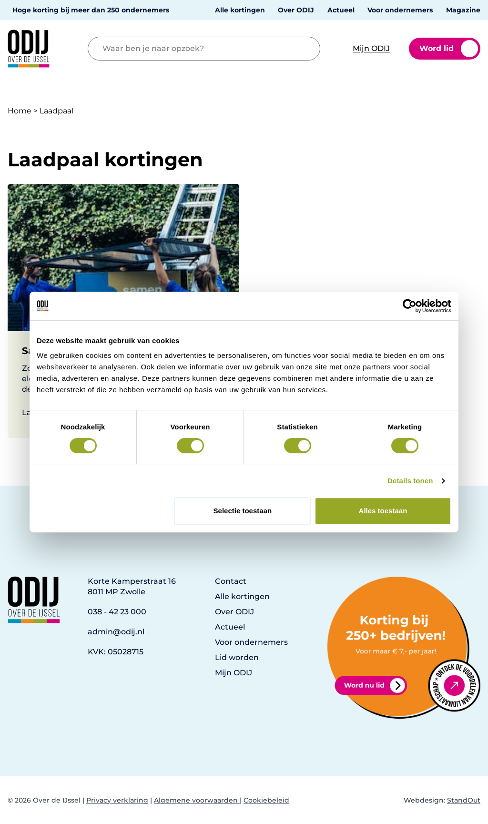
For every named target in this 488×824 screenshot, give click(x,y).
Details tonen (410, 481)
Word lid (448, 48)
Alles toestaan (383, 511)
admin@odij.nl (116, 631)
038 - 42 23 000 (117, 611)
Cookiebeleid (266, 800)
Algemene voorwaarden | (198, 800)
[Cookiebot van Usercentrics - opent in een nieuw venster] (409, 306)
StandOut (463, 800)
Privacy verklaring (117, 800)
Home (19, 110)
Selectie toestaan (243, 511)
